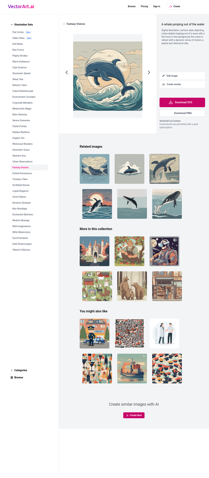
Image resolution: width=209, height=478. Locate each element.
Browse (132, 6)
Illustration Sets (23, 24)
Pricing (144, 6)
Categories (20, 370)
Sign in (156, 6)
